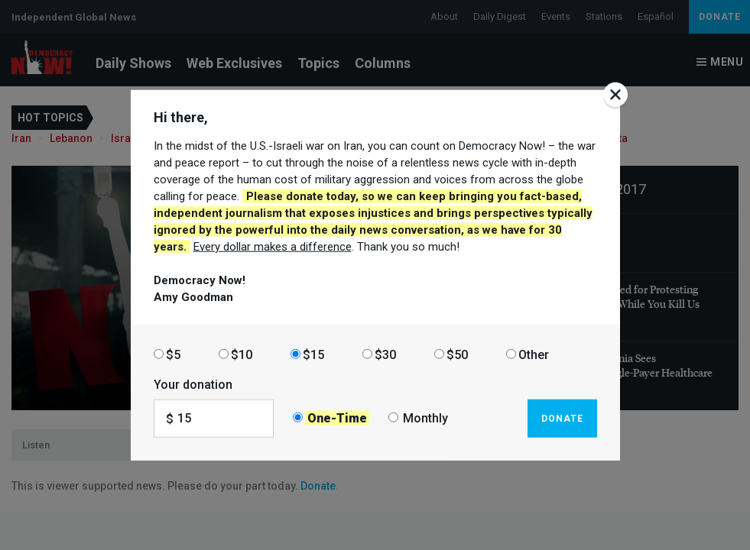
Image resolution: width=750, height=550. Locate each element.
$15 (313, 354)
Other (533, 354)
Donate (562, 417)
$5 (173, 354)
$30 (385, 354)
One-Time (337, 418)
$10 (241, 354)
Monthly (425, 418)
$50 (457, 354)
